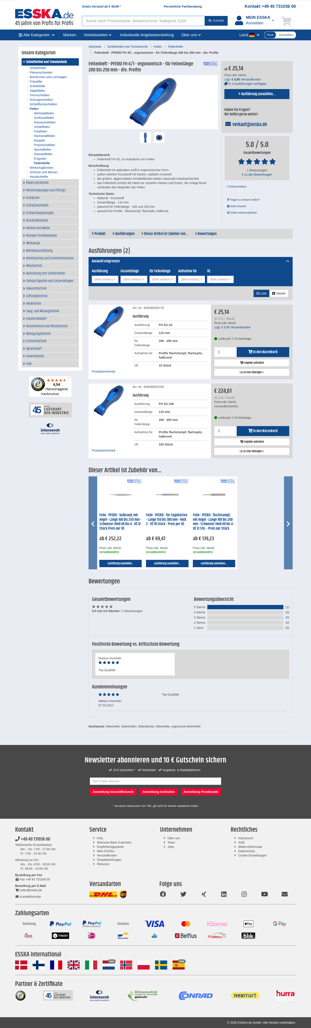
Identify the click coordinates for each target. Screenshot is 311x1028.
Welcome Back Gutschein (114, 842)
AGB (241, 842)
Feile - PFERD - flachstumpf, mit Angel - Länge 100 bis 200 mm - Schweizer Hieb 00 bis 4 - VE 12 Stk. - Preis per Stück (214, 522)
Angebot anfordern (252, 363)
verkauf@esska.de (245, 124)
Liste (261, 293)
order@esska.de (28, 890)
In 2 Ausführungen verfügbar (245, 83)
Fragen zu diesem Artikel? (243, 199)
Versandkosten (107, 855)
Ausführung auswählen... (256, 94)
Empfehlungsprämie (110, 847)
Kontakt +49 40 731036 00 (270, 6)
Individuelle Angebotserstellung (147, 35)
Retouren (103, 864)
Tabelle (279, 293)
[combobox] (105, 279)
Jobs (171, 847)
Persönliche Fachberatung (183, 6)
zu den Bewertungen (257, 174)
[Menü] (69, 378)
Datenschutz (246, 851)
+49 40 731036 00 (32, 839)
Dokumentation (236, 186)
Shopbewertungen (109, 859)
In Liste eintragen (252, 372)
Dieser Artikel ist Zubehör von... (164, 234)
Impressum (245, 838)
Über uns (174, 838)
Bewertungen (206, 234)
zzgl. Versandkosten (242, 79)
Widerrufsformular (250, 847)
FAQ (100, 838)
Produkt (99, 234)
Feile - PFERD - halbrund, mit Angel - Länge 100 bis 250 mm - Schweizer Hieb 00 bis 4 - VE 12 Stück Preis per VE (120, 522)
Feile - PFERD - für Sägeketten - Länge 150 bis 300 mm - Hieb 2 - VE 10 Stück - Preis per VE (166, 519)
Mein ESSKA (105, 851)
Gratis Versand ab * (101, 6)
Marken (69, 35)
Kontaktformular (28, 896)
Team (171, 842)
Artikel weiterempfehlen (242, 212)
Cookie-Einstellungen (252, 855)
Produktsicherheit (103, 371)
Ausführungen (124, 234)
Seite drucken (236, 206)
